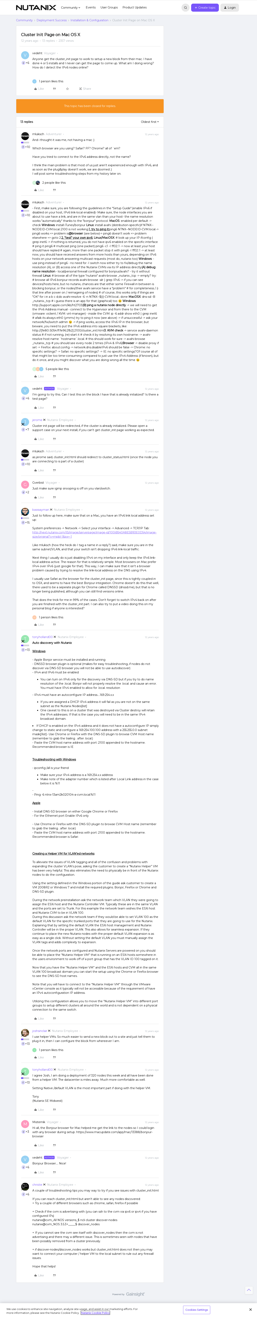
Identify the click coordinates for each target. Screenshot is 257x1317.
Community (24, 20)
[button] (205, 8)
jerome (37, 420)
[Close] (250, 1309)
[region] (128, 1310)
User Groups (109, 7)
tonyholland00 (42, 637)
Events (91, 7)
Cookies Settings (196, 1309)
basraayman (40, 510)
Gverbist (38, 482)
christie (37, 1185)
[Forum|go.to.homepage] (36, 8)
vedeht (37, 53)
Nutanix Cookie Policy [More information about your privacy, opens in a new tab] (95, 1312)
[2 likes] (49, 183)
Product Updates (134, 7)
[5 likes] (50, 369)
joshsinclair (39, 1031)
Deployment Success (52, 20)
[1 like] (47, 81)
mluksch (38, 134)
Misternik (38, 1122)
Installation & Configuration (89, 20)
